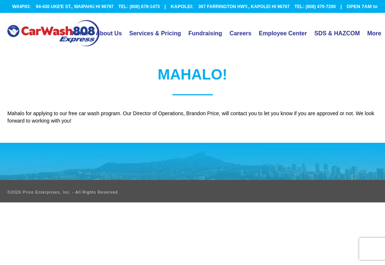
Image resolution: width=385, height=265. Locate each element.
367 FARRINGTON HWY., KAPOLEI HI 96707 (244, 6)
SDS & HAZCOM (337, 33)
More (374, 33)
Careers (241, 33)
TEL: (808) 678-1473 (139, 6)
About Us (109, 33)
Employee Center (283, 33)
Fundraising (205, 33)
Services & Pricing (155, 33)
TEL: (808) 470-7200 (315, 6)
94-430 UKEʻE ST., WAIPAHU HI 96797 (74, 6)
